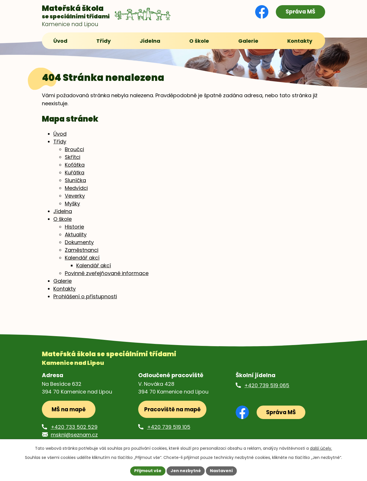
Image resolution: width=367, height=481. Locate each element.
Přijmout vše (147, 471)
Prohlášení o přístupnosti (85, 296)
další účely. (321, 448)
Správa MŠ (300, 11)
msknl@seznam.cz (74, 435)
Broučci (74, 149)
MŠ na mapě (69, 410)
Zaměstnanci (81, 250)
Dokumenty (79, 242)
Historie (74, 227)
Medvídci (76, 188)
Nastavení (221, 471)
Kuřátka (74, 172)
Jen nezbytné (186, 471)
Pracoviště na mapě (172, 410)
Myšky (72, 203)
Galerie (62, 281)
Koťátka (75, 165)
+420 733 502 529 (74, 427)
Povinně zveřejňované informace (107, 273)
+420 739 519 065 (266, 385)
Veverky (75, 196)
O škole (62, 219)
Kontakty (64, 289)
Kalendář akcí (82, 258)
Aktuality (76, 234)
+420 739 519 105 (168, 427)
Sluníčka (75, 180)
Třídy (59, 141)
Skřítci (72, 157)
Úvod (60, 134)
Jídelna (62, 211)
